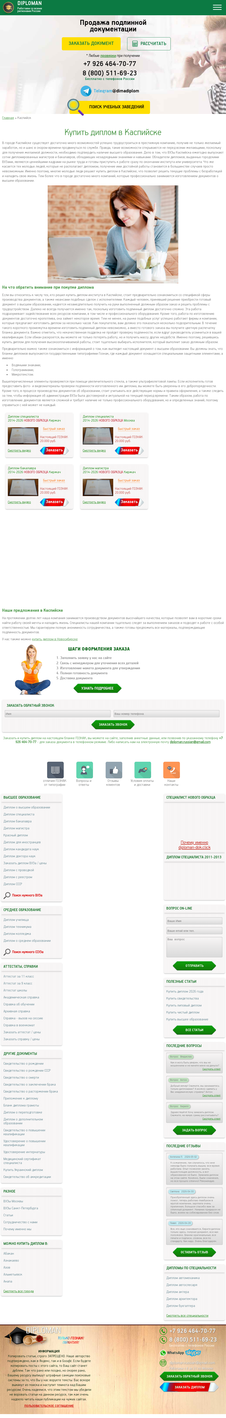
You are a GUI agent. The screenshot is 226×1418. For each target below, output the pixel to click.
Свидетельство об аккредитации (27, 1177)
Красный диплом (15, 835)
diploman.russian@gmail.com (190, 742)
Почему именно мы (17, 1229)
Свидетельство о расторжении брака (30, 1091)
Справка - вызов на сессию (23, 1018)
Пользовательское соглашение (49, 1410)
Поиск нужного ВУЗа (27, 895)
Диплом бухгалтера (180, 1310)
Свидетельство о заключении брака (29, 1085)
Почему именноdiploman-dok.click (195, 845)
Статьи (8, 1215)
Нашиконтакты (171, 783)
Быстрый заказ (54, 429)
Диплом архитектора (181, 1303)
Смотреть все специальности (187, 1320)
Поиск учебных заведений (116, 107)
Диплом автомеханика (183, 1282)
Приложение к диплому (20, 1098)
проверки (108, 56)
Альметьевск (12, 1274)
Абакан (8, 1254)
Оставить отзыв (194, 1256)
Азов (6, 1268)
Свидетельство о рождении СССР (27, 1071)
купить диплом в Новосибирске (55, 639)
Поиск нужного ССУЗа (27, 952)
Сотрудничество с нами (20, 1222)
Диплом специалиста (18, 814)
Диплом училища (16, 920)
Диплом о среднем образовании (27, 941)
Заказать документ (91, 43)
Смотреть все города (18, 1291)
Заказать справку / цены (21, 1039)
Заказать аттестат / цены (22, 1032)
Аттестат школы (15, 990)
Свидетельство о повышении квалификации (24, 1132)
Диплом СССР (12, 884)
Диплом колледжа (17, 934)
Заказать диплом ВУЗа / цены (25, 863)
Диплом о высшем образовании (26, 807)
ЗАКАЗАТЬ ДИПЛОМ (190, 1391)
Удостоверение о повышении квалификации (24, 1143)
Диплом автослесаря (181, 1289)
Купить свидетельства (182, 1002)
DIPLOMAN (43, 1335)
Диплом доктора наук (19, 856)
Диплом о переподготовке (22, 1112)
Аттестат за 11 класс (18, 976)
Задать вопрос (194, 1134)
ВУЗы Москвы (13, 1201)
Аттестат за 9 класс (17, 983)
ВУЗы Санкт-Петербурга (20, 1208)
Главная (8, 118)
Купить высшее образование (187, 1023)
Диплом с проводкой (18, 870)
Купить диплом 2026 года (184, 995)
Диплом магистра (16, 828)
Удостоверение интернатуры (24, 1152)
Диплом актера (177, 1296)
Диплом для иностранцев (22, 842)
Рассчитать (153, 43)
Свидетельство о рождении (23, 1064)
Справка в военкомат (19, 1025)
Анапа (7, 1281)
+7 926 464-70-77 (109, 64)
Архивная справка (16, 1011)
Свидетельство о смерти (21, 1078)
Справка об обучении (18, 1004)
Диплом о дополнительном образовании (23, 1121)
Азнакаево (11, 1261)
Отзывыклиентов (113, 783)
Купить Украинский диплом (23, 1170)
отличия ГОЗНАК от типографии (54, 783)
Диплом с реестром (17, 877)
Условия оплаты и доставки (142, 783)
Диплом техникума (17, 927)
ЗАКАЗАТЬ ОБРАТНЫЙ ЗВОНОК (190, 1380)
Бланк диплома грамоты (21, 1105)
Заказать (54, 450)
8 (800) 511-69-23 (110, 74)
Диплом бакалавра (17, 821)
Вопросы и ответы (83, 783)
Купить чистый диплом (182, 1016)
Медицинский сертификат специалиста (22, 1161)
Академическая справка (21, 997)
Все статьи (194, 1034)
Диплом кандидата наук (21, 849)
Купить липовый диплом (184, 1009)
